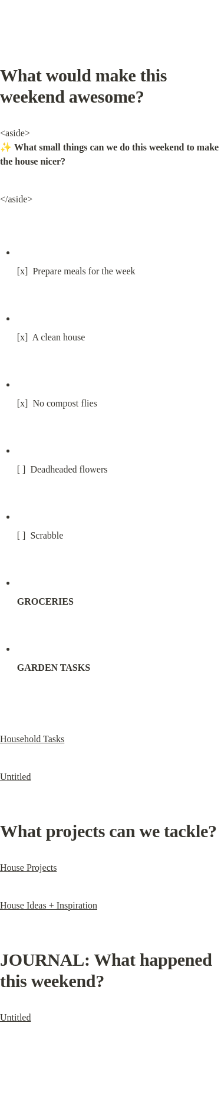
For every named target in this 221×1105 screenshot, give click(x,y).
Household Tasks (32, 739)
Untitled (15, 777)
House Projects (28, 868)
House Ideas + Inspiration (48, 905)
